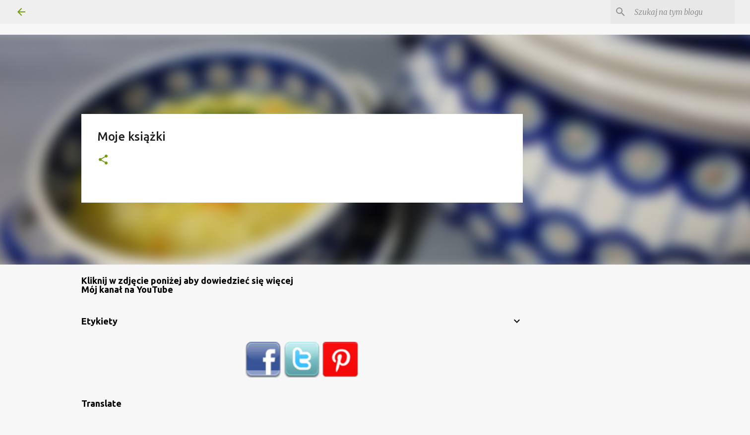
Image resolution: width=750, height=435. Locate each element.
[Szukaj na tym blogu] (682, 12)
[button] (103, 160)
